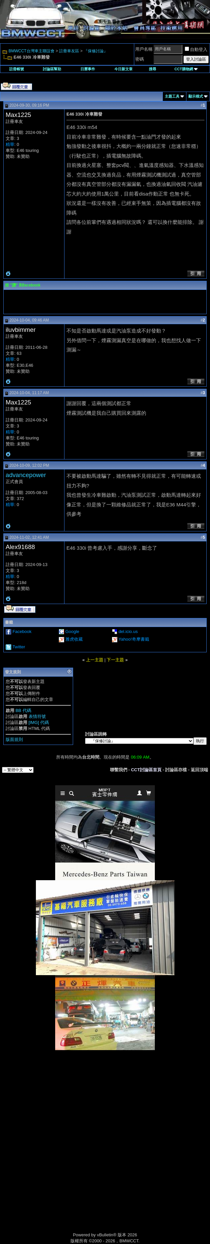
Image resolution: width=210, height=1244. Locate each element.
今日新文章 (123, 69)
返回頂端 (199, 769)
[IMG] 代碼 (39, 722)
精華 (10, 144)
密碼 (139, 59)
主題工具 (172, 96)
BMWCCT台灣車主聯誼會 (31, 51)
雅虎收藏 (74, 639)
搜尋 (152, 69)
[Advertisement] (105, 1097)
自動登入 (196, 49)
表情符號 (37, 716)
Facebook (22, 631)
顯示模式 (195, 96)
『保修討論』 (96, 51)
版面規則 (14, 739)
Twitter (18, 646)
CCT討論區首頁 (146, 769)
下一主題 (115, 659)
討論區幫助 (52, 69)
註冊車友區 (69, 51)
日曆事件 (87, 69)
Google (72, 631)
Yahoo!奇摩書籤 (133, 639)
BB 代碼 (23, 710)
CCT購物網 (186, 69)
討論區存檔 (176, 769)
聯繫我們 (118, 769)
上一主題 (94, 659)
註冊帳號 (16, 69)
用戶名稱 (144, 49)
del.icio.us (128, 631)
